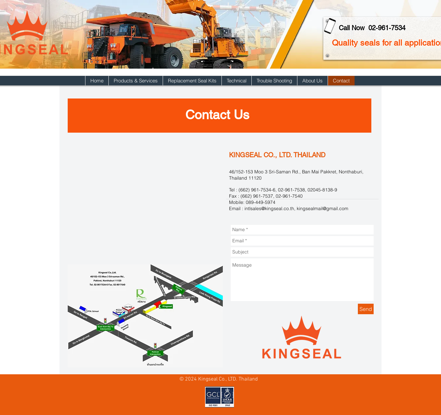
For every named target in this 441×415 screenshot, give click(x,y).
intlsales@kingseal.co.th (269, 208)
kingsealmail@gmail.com (322, 208)
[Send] (366, 309)
